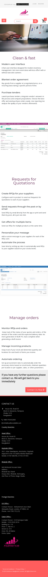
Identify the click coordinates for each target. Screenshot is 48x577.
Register (41, 4)
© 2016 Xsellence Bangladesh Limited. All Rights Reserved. (19, 571)
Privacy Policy (20, 569)
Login (34, 4)
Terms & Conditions (8, 569)
